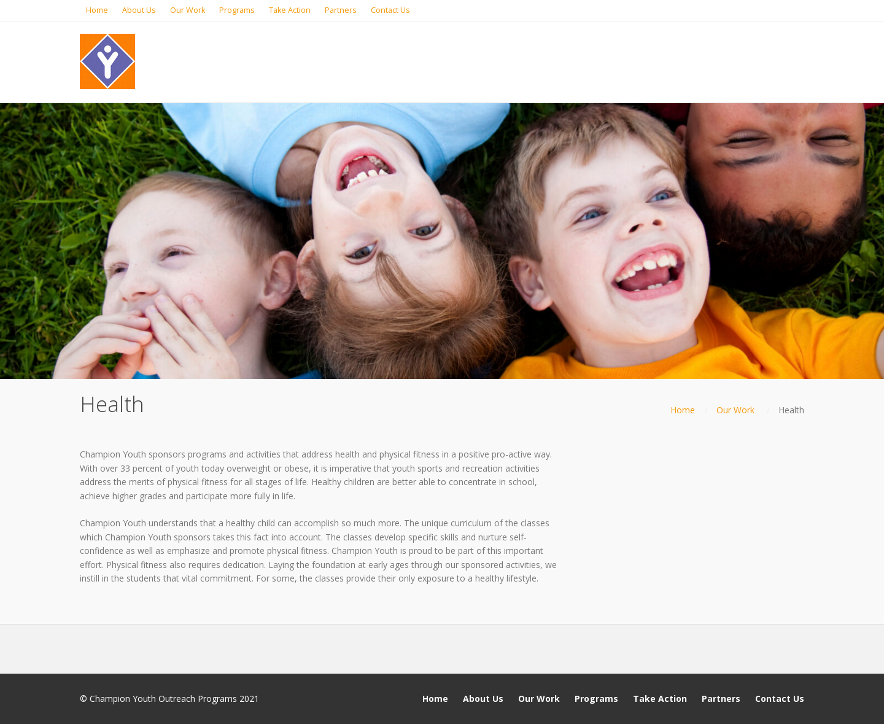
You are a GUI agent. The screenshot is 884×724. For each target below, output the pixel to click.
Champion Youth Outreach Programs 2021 (174, 698)
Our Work (735, 410)
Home (682, 410)
